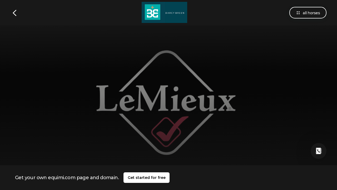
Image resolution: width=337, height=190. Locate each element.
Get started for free (147, 177)
